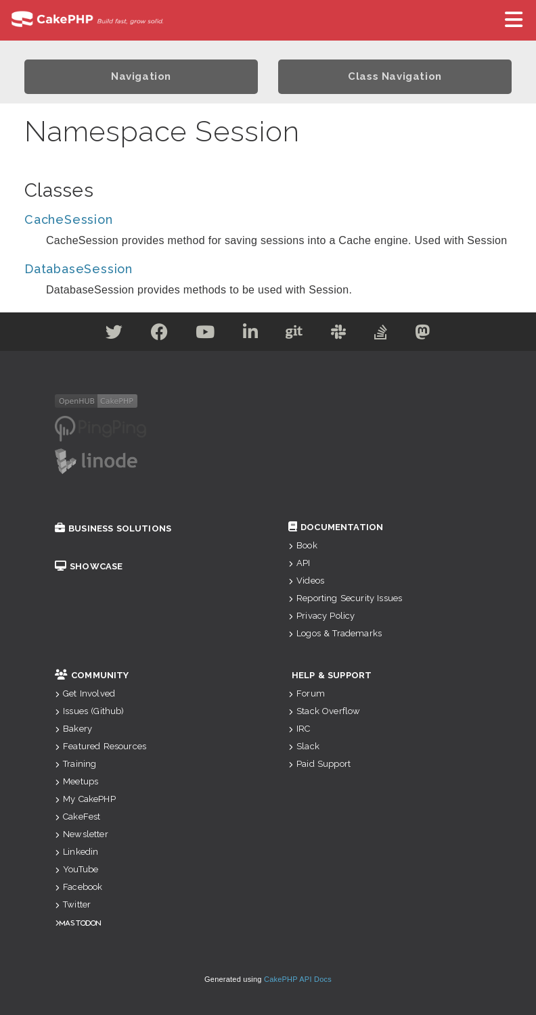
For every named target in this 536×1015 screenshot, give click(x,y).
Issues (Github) (90, 711)
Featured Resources (100, 746)
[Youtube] (205, 334)
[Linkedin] (251, 334)
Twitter (73, 904)
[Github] (294, 334)
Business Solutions (113, 528)
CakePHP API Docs (298, 979)
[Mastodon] (423, 334)
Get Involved (85, 693)
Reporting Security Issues (345, 598)
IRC (299, 729)
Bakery (73, 729)
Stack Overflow (324, 711)
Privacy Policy (321, 616)
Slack (303, 746)
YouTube (76, 869)
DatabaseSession (78, 269)
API (299, 563)
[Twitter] (114, 334)
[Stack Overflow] (381, 334)
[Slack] (339, 334)
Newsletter (81, 834)
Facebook (78, 887)
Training (75, 764)
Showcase (88, 566)
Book (302, 545)
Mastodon (80, 923)
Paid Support (319, 764)
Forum (306, 693)
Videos (306, 580)
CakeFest (77, 816)
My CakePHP (85, 799)
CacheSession (68, 219)
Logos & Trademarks (335, 633)
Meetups (76, 781)
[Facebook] (160, 334)
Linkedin (76, 852)
